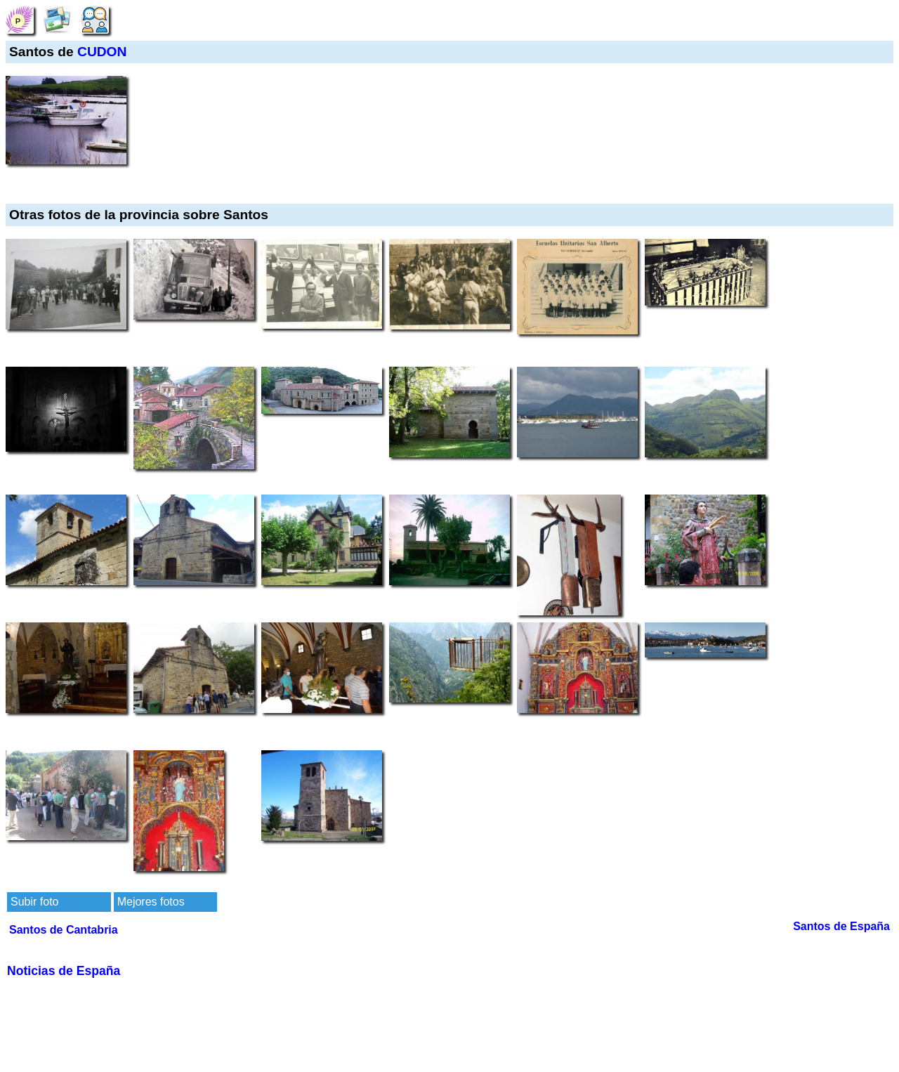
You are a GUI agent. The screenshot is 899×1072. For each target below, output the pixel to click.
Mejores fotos (151, 902)
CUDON (101, 51)
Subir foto (34, 902)
